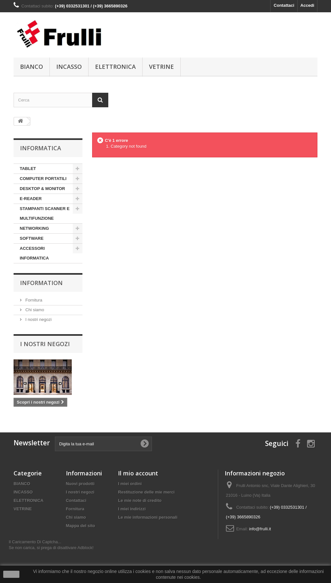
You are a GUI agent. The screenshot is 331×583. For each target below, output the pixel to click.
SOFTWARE (32, 238)
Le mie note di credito (139, 500)
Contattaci (284, 5)
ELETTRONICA (115, 66)
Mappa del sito (80, 525)
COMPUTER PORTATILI (43, 178)
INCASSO (69, 66)
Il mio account (138, 473)
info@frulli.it (260, 528)
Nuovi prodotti (80, 483)
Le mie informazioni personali (147, 517)
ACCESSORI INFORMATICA (34, 253)
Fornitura (33, 300)
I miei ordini (130, 483)
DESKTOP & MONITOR (42, 188)
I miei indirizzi (131, 508)
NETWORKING (34, 228)
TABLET (28, 168)
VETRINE (161, 66)
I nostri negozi (38, 319)
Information (41, 283)
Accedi (307, 5)
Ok (11, 574)
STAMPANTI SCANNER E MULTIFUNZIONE (44, 213)
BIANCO (31, 66)
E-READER (31, 198)
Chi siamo (34, 309)
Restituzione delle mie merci (146, 492)
